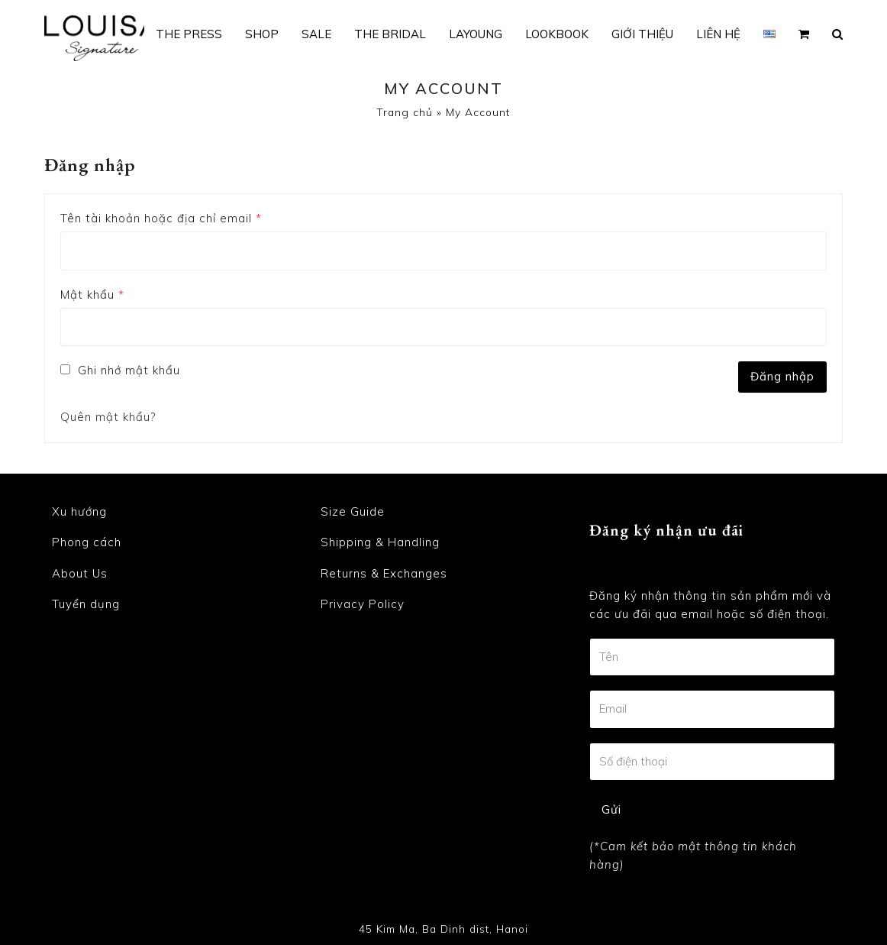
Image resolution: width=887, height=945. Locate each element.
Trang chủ (404, 111)
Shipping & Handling (380, 543)
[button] (804, 34)
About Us (80, 573)
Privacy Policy (363, 604)
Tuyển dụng (86, 604)
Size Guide (353, 511)
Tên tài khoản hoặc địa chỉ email (161, 218)
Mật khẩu (92, 294)
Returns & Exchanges (384, 573)
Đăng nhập (782, 376)
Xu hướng (79, 511)
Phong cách (86, 543)
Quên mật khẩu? (108, 416)
